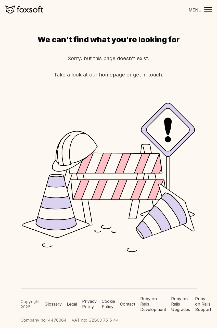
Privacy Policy (89, 304)
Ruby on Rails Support (203, 304)
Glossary (53, 304)
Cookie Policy (108, 304)
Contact (127, 304)
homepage (112, 75)
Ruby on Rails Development (153, 304)
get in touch (147, 75)
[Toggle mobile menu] (199, 10)
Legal (72, 304)
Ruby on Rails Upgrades (180, 304)
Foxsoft (24, 10)
